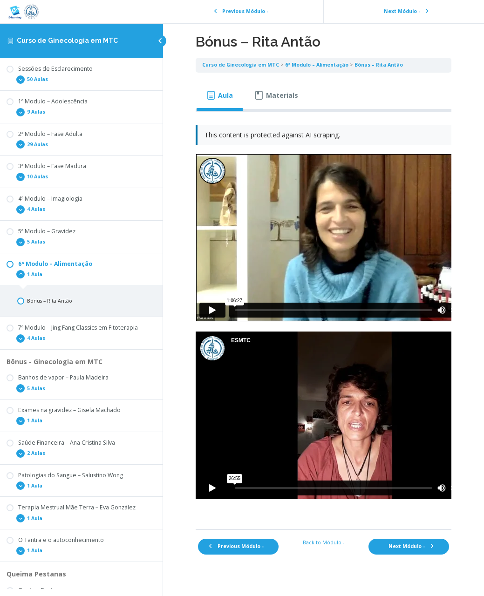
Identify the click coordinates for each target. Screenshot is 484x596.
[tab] (220, 95)
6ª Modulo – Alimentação (316, 64)
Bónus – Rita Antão (378, 64)
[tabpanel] (323, 317)
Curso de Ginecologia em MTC (67, 40)
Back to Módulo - (323, 542)
